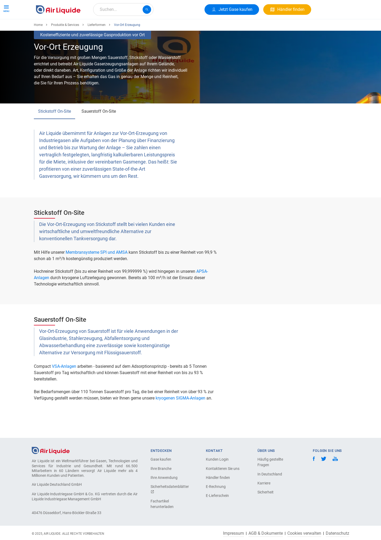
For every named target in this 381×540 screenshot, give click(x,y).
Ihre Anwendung (164, 477)
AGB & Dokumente (265, 533)
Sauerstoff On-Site (98, 130)
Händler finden (218, 477)
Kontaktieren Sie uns (222, 468)
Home (38, 44)
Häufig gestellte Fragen (270, 462)
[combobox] (123, 9)
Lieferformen (97, 44)
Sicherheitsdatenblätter (169, 489)
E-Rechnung (216, 486)
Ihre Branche (161, 468)
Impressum (233, 533)
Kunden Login (217, 459)
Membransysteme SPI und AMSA (97, 271)
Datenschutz (337, 533)
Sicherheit (265, 492)
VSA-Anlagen (64, 385)
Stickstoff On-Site (54, 130)
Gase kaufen (161, 459)
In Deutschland (269, 474)
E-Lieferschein (217, 495)
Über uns (135, 28)
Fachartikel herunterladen (162, 504)
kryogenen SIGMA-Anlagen (180, 417)
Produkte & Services (56, 28)
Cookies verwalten (304, 533)
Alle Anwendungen (101, 28)
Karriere (159, 28)
